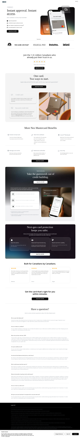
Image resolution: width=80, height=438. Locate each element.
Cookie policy (7, 436)
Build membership (19, 114)
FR (77, 1)
